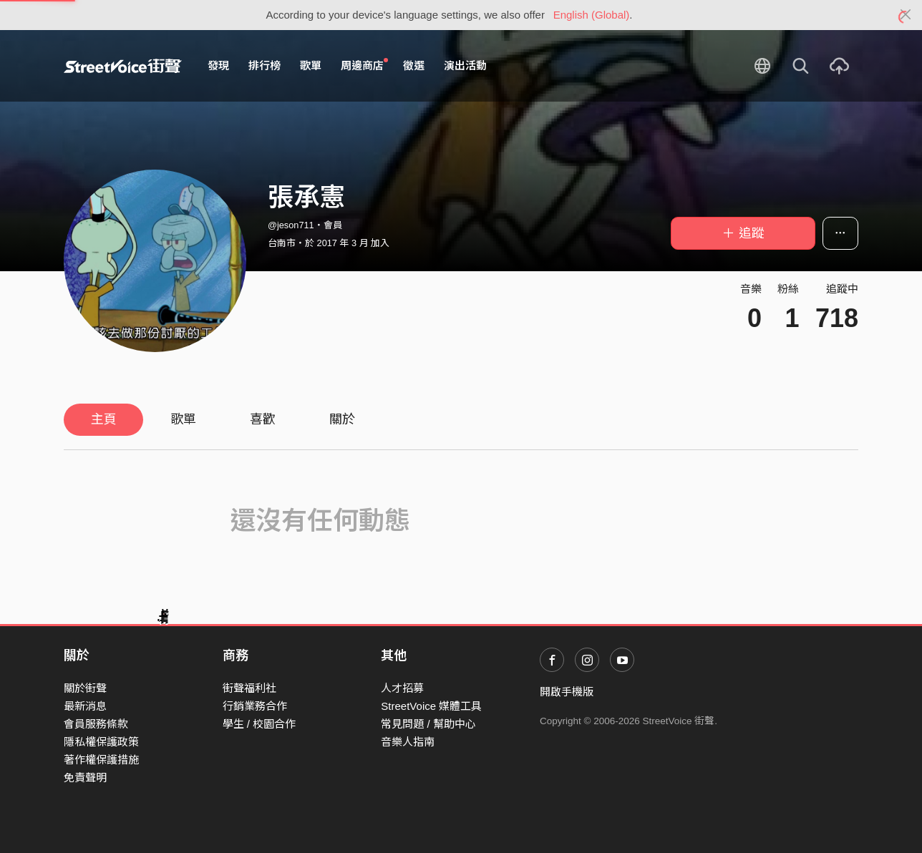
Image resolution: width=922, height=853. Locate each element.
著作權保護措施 (101, 760)
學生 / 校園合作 (259, 724)
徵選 (413, 65)
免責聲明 (85, 777)
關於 (342, 419)
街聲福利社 (249, 688)
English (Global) (591, 15)
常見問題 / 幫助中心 (428, 724)
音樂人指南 (408, 742)
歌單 (310, 65)
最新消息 (85, 706)
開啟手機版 (566, 692)
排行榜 (264, 65)
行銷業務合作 (255, 706)
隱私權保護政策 (101, 742)
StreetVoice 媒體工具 (431, 706)
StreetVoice (123, 66)
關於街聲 (85, 688)
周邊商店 (364, 65)
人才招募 (402, 688)
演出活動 (465, 65)
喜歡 (263, 419)
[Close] (906, 15)
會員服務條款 (96, 724)
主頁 (104, 419)
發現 (218, 65)
